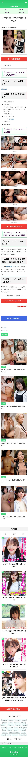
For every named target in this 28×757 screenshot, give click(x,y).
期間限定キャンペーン (12, 266)
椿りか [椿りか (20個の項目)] (15, 727)
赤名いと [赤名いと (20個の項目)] (9, 735)
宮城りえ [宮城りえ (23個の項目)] (23, 722)
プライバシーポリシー (18, 747)
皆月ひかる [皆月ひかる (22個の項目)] (15, 730)
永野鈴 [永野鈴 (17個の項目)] (25, 727)
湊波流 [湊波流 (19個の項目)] (4, 730)
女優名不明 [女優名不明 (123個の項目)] (16, 722)
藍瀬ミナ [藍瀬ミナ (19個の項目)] (23, 732)
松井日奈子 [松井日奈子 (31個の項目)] (3, 727)
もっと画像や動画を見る (14, 226)
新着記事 (7, 12)
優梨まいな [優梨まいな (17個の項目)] (17, 720)
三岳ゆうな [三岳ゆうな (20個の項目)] (4, 720)
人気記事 (21, 9)
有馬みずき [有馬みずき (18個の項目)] (17, 725)
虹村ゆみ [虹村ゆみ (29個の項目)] (3, 735)
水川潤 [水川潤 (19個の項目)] (20, 727)
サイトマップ (9, 747)
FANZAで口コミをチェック (13, 300)
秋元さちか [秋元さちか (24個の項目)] (22, 730)
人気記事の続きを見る (13, 709)
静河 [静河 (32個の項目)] (26, 735)
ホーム (7, 9)
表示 (9, 65)
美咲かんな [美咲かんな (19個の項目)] (5, 732)
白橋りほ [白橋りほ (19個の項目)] (10, 730)
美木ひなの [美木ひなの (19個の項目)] (17, 732)
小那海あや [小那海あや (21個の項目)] (3, 725)
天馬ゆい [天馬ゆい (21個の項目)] (11, 722)
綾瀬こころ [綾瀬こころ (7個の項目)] (4, 89)
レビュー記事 (21, 12)
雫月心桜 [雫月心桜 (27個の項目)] (21, 735)
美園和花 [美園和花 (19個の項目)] (11, 732)
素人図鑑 (11, 119)
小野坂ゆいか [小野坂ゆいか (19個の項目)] (11, 725)
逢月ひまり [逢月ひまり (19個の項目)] (15, 735)
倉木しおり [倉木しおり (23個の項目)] (11, 720)
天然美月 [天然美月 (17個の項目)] (5, 722)
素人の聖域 (14, 6)
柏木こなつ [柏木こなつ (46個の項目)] (10, 727)
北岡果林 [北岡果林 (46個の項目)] (24, 720)
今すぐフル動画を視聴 (13, 59)
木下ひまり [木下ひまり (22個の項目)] (24, 725)
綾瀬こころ (5, 330)
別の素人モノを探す (13, 318)
